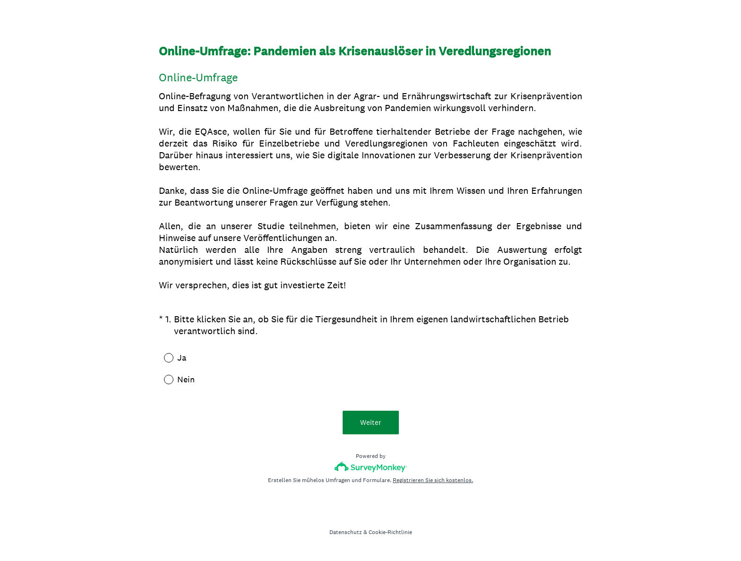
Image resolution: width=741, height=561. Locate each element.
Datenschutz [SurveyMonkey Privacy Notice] (345, 532)
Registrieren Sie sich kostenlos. (433, 480)
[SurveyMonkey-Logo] (371, 466)
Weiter (370, 422)
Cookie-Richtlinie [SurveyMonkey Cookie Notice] (390, 532)
